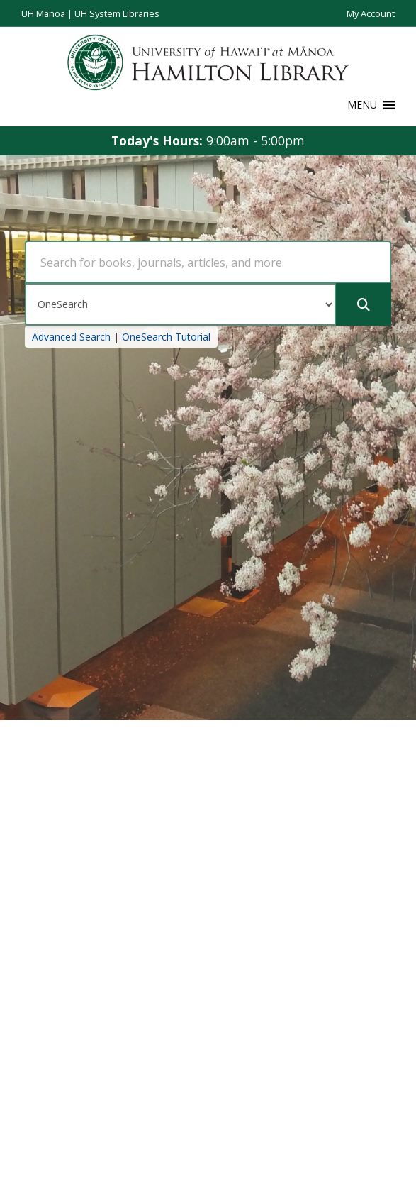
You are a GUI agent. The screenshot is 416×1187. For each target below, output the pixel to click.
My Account (371, 13)
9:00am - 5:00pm (255, 140)
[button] (362, 105)
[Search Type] (180, 304)
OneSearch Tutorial (166, 336)
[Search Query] (208, 262)
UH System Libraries (116, 13)
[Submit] (363, 304)
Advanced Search (71, 336)
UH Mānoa (43, 13)
